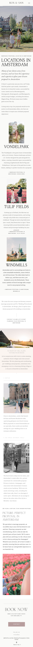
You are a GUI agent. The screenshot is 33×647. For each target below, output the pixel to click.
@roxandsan (16, 634)
